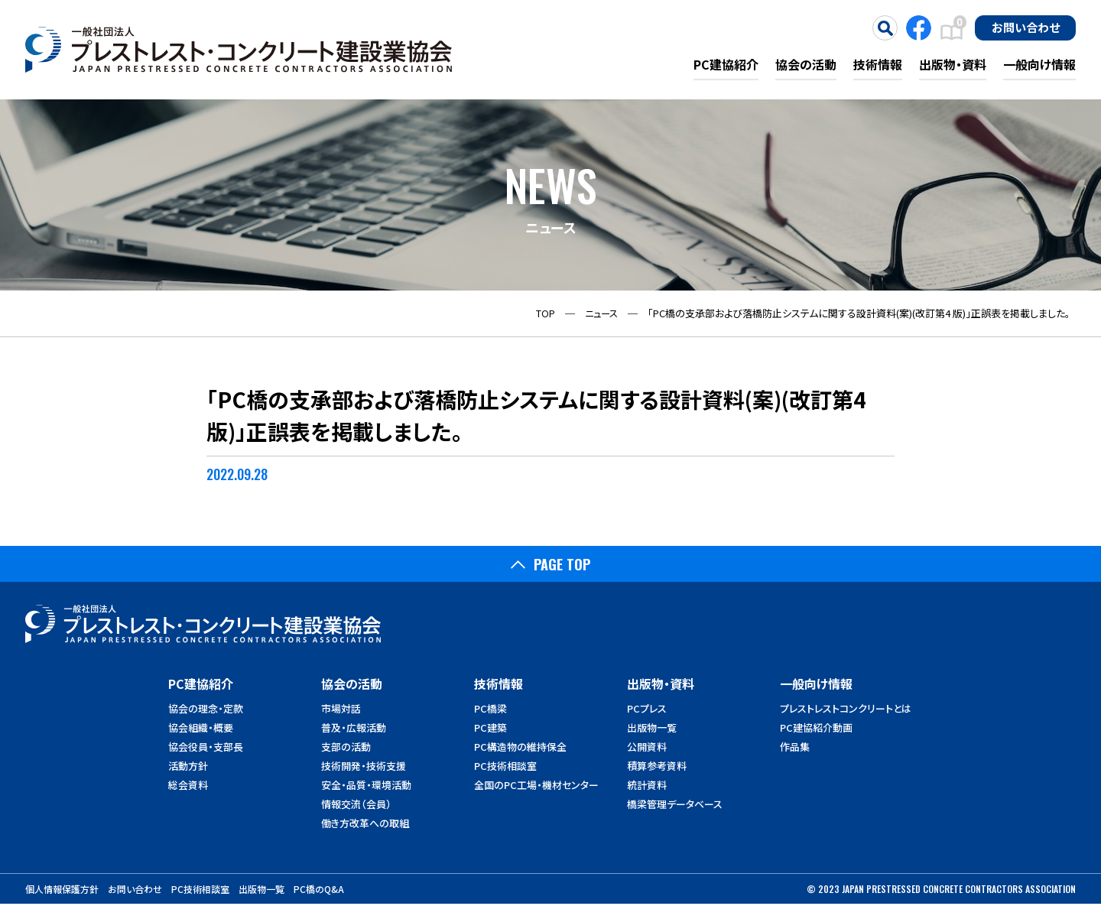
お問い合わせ (1026, 26)
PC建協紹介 (725, 64)
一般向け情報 (1039, 64)
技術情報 (877, 64)
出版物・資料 (952, 64)
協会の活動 (805, 64)
